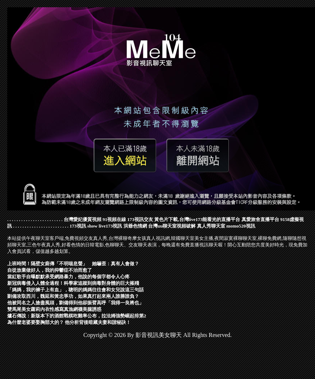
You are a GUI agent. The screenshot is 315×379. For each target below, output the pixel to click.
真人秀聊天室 (211, 226)
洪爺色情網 (135, 226)
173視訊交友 (140, 219)
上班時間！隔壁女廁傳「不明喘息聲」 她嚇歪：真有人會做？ (73, 263)
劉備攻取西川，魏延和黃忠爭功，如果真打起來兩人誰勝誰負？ (73, 296)
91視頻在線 (114, 219)
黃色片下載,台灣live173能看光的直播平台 (197, 219)
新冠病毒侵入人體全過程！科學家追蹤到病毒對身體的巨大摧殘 (73, 283)
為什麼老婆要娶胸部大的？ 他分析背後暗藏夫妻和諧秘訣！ (69, 322)
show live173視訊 (104, 226)
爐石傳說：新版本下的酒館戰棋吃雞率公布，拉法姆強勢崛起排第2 (76, 315)
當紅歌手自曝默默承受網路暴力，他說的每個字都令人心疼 (68, 276)
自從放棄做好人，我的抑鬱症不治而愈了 (49, 270)
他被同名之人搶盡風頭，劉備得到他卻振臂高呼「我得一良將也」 (75, 302)
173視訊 (78, 226)
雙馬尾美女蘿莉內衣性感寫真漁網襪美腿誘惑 (54, 309)
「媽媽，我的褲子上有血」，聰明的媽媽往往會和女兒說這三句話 (75, 289)
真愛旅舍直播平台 (260, 219)
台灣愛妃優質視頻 (82, 219)
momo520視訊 (240, 226)
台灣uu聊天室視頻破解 (172, 226)
